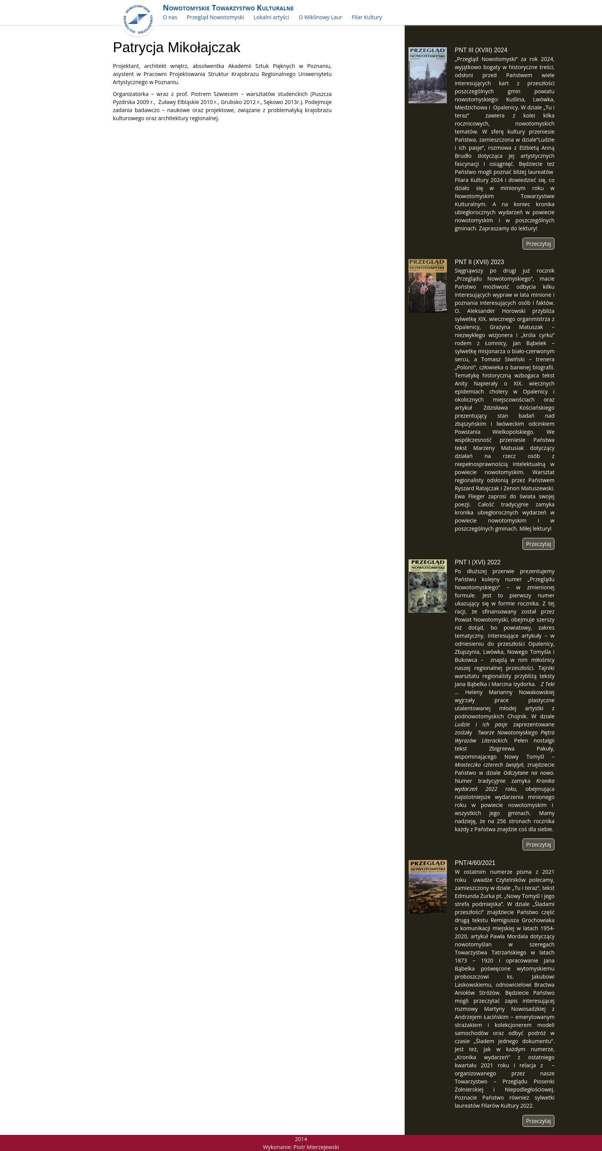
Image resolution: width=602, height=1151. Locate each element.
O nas (170, 17)
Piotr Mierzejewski (316, 1147)
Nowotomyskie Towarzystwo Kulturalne (228, 7)
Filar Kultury (367, 17)
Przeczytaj (538, 243)
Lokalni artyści (271, 17)
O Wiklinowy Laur (320, 17)
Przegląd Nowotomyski (215, 17)
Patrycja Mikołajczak (176, 47)
